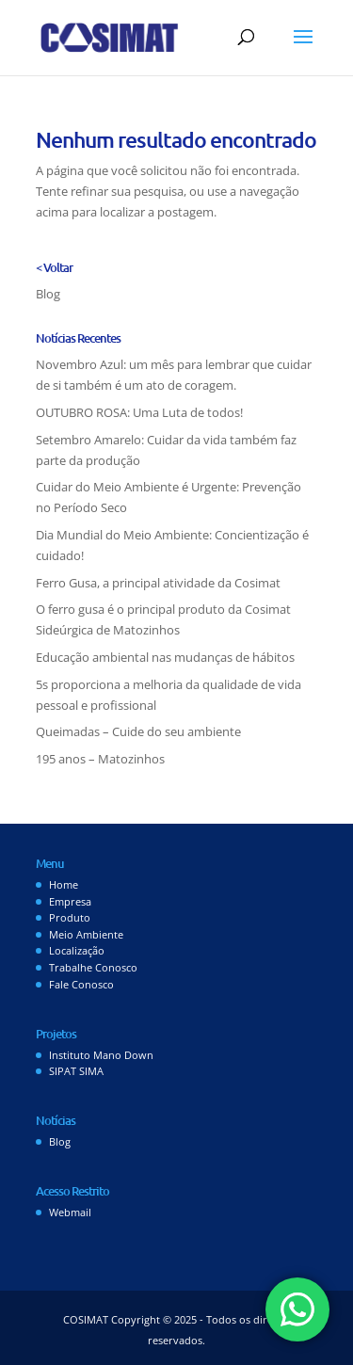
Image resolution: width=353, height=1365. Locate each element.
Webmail (70, 1212)
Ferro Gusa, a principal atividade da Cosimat (158, 582)
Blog (48, 293)
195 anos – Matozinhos (100, 758)
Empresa (70, 901)
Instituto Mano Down (101, 1055)
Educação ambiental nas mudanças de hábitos (165, 657)
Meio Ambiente (86, 934)
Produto (69, 917)
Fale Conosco (81, 984)
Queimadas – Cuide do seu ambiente (138, 731)
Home (63, 884)
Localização (76, 950)
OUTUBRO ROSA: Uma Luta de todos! (139, 412)
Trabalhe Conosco (93, 967)
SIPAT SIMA (76, 1071)
